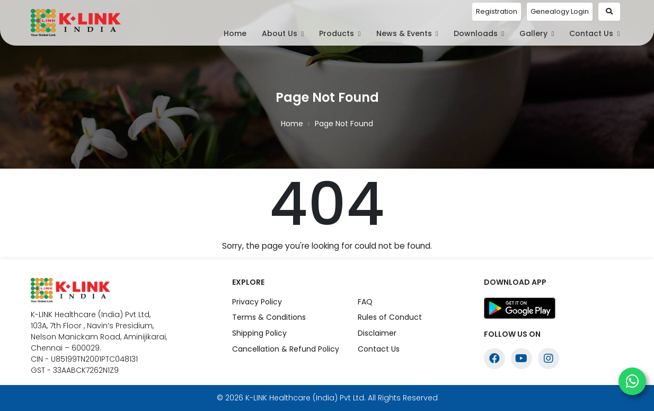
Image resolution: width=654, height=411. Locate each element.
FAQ (365, 301)
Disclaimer (377, 333)
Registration (496, 11)
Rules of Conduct (390, 317)
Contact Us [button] (594, 33)
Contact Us (379, 349)
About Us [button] (283, 33)
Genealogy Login (560, 11)
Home (235, 33)
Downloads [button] (479, 33)
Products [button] (339, 33)
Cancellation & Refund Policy (285, 349)
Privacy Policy (257, 301)
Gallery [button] (536, 33)
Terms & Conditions (269, 317)
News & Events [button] (407, 33)
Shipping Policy (259, 333)
